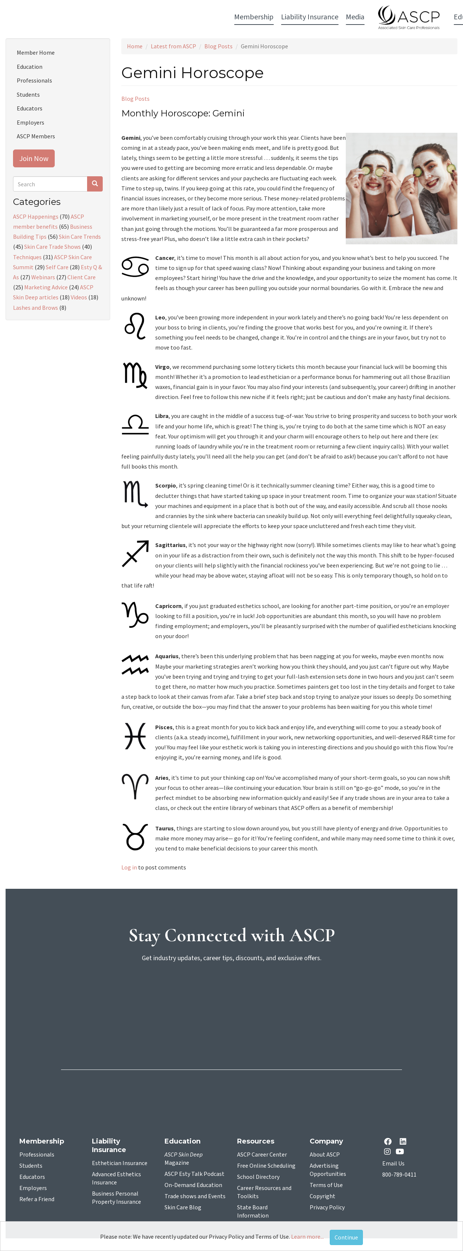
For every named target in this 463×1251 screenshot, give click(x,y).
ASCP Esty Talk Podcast (194, 1174)
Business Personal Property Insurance (116, 1198)
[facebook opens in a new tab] (389, 1142)
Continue (346, 1237)
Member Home (36, 52)
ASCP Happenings (35, 216)
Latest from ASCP (173, 46)
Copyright (322, 1196)
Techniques (27, 257)
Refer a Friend (36, 1199)
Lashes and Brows (35, 307)
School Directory (258, 1177)
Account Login (380, 17)
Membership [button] (75, 17)
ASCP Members (36, 136)
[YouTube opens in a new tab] (401, 1151)
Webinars (43, 277)
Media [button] (176, 17)
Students (28, 94)
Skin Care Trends (80, 236)
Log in (129, 867)
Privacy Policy (327, 1207)
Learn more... (307, 1236)
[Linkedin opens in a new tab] (404, 1142)
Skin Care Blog (183, 1207)
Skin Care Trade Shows (52, 246)
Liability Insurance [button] (131, 17)
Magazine (184, 1159)
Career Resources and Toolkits (264, 1192)
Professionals (34, 80)
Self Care (57, 267)
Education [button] (291, 17)
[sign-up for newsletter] (231, 997)
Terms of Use (326, 1185)
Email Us (393, 1164)
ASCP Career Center (262, 1155)
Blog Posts (218, 46)
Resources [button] (331, 17)
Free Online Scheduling (266, 1166)
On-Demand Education (193, 1185)
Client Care (81, 277)
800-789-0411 (399, 1175)
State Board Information (253, 1211)
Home (135, 46)
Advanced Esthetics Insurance (116, 1178)
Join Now (33, 158)
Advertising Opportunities (328, 1170)
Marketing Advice (46, 287)
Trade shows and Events (195, 1196)
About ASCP (325, 1155)
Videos (79, 297)
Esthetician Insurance (119, 1163)
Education (29, 66)
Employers (30, 122)
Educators (29, 108)
